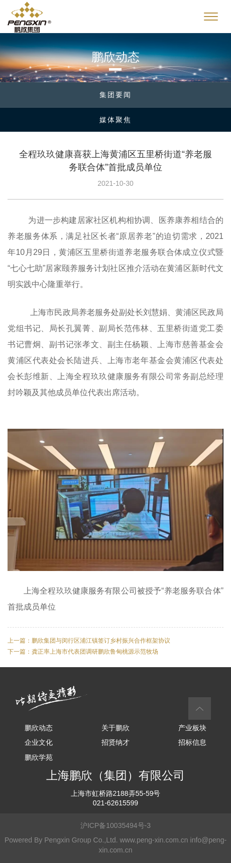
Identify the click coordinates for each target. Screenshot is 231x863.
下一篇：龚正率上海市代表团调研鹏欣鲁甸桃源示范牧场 (83, 651)
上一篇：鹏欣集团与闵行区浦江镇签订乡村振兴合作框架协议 (89, 640)
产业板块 (192, 728)
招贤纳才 (115, 742)
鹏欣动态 (39, 728)
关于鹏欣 (115, 728)
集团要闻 (115, 95)
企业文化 (39, 742)
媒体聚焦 (115, 120)
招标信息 (192, 742)
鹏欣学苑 (39, 757)
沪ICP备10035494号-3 (115, 825)
